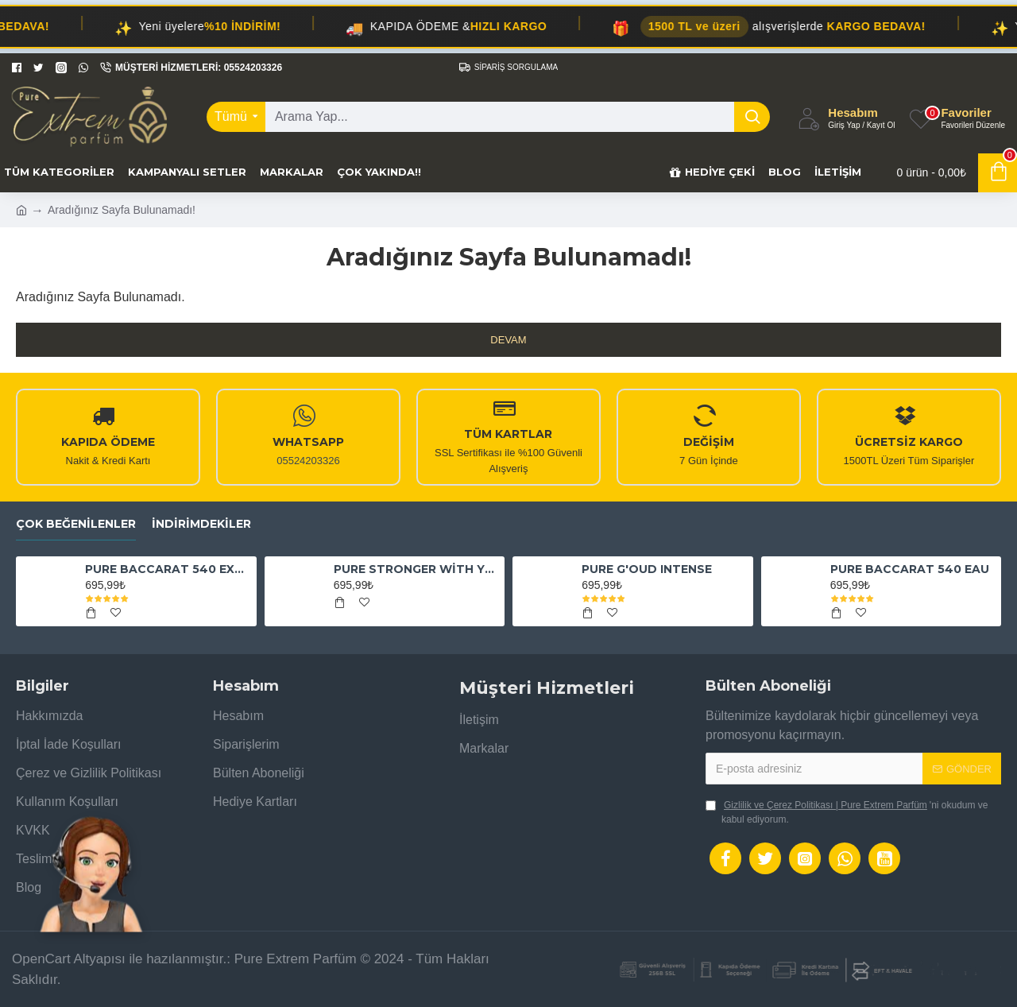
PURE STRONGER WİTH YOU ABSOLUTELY (416, 569)
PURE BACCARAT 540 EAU (909, 569)
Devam (508, 340)
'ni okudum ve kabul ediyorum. (847, 811)
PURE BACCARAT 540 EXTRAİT (167, 569)
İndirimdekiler (201, 524)
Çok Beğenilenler (76, 524)
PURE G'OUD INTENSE (647, 569)
